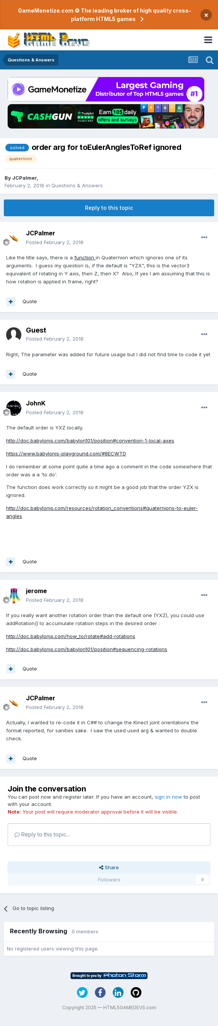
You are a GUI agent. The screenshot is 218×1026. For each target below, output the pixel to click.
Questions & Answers (77, 185)
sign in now (168, 797)
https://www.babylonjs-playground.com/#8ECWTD (66, 453)
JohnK (35, 403)
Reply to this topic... (42, 834)
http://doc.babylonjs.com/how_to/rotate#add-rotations (70, 636)
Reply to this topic (109, 207)
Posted (54, 242)
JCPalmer (24, 178)
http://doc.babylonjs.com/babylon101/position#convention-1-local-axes (90, 440)
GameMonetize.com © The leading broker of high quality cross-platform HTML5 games (104, 14)
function (85, 257)
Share (109, 867)
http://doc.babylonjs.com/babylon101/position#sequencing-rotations (86, 649)
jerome (36, 591)
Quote (29, 301)
